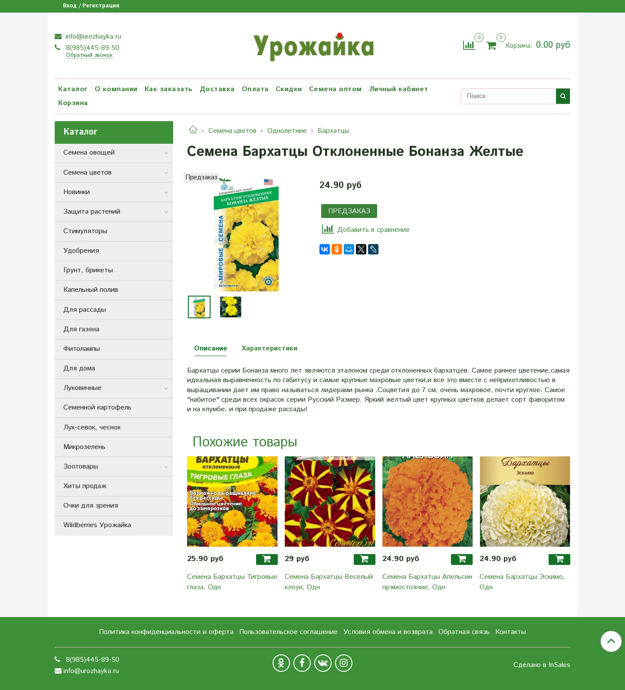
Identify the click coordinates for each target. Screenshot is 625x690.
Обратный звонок (89, 56)
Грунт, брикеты (88, 270)
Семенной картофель (97, 408)
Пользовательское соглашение (288, 632)
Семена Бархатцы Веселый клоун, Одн (329, 582)
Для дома (79, 368)
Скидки (289, 89)
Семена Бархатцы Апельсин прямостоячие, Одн (427, 582)
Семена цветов (232, 131)
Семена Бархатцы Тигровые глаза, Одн (232, 582)
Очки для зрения (90, 506)
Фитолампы (81, 349)
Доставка (217, 89)
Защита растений (91, 212)
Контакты (510, 632)
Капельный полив (90, 290)
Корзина (73, 103)
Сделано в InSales (541, 665)
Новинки (76, 192)
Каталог (73, 89)
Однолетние (287, 131)
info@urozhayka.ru (92, 37)
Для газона (81, 329)
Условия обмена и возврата (388, 632)
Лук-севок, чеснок (92, 427)
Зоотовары (80, 467)
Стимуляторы (85, 231)
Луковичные (82, 388)
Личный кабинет (398, 89)
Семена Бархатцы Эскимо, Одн (522, 582)
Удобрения (81, 251)
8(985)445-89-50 (91, 48)
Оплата (255, 89)
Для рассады (84, 310)
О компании (116, 89)
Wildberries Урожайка (97, 525)
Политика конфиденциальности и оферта (166, 632)
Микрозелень (84, 447)
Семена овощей (89, 153)
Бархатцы (333, 131)
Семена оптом (335, 89)
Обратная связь (464, 632)
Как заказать (169, 89)
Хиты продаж (84, 486)
